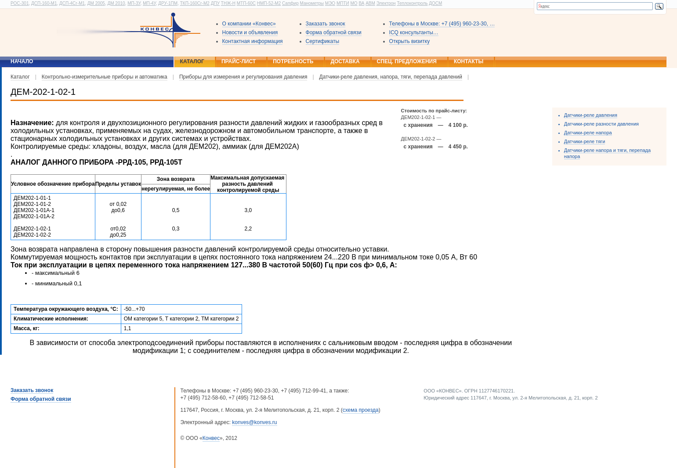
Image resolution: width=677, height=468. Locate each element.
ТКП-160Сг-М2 (195, 3)
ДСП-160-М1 (44, 3)
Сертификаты (323, 41)
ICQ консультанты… (413, 32)
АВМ (370, 3)
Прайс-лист (238, 61)
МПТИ (343, 3)
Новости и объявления (250, 32)
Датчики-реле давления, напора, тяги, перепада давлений (390, 77)
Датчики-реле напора (588, 132)
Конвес (211, 438)
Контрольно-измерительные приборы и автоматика (104, 77)
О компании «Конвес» (249, 24)
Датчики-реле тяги (584, 141)
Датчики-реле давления (590, 115)
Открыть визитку (409, 41)
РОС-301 (20, 3)
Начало (22, 61)
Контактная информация (252, 41)
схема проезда (361, 410)
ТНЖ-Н (228, 3)
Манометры (312, 3)
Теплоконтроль (412, 3)
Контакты (468, 61)
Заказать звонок (325, 24)
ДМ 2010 (116, 3)
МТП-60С (246, 3)
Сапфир (290, 3)
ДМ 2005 (96, 3)
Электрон (386, 3)
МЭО (330, 3)
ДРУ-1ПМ (167, 3)
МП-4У (149, 3)
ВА (361, 3)
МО (353, 3)
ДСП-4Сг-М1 (72, 3)
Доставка (344, 61)
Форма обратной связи (334, 32)
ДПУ (215, 3)
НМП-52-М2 (269, 3)
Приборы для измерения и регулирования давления (243, 77)
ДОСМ (435, 3)
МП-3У (133, 3)
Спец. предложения (407, 61)
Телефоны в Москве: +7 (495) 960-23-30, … (442, 24)
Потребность (293, 61)
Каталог (192, 61)
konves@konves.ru (254, 422)
